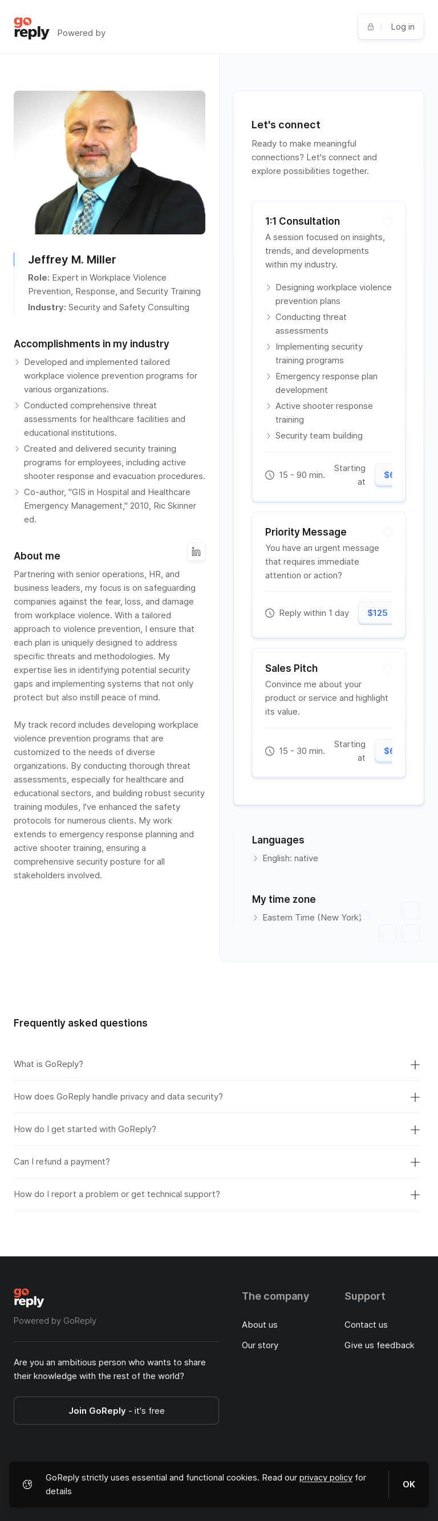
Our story (260, 1345)
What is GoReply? (217, 1064)
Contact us (366, 1324)
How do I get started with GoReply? (217, 1129)
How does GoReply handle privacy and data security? (217, 1097)
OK (409, 1484)
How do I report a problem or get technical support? (217, 1194)
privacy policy (325, 1477)
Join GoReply (116, 1410)
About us (260, 1324)
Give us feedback (379, 1345)
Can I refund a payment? (217, 1162)
